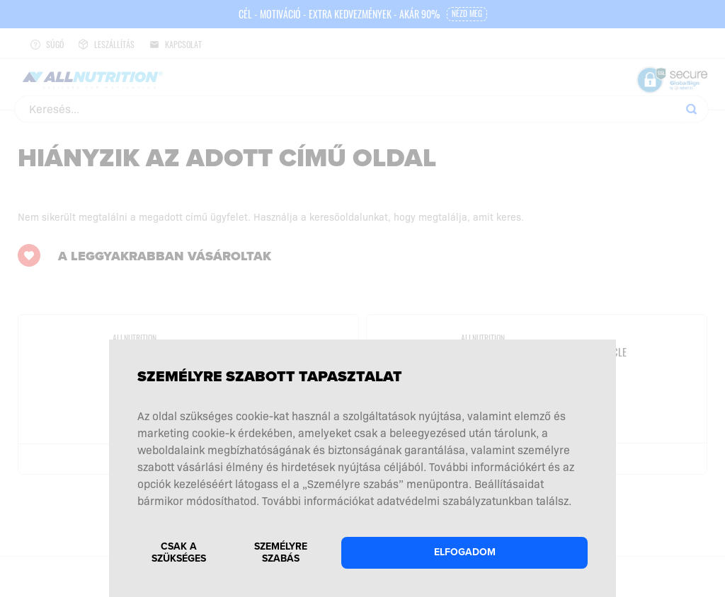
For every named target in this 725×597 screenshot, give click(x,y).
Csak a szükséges (179, 552)
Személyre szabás (280, 552)
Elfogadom (465, 552)
